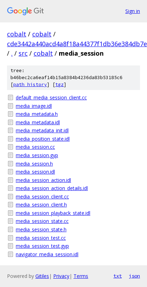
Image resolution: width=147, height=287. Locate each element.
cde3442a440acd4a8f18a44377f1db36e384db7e (77, 44)
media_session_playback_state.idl (53, 213)
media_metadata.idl (38, 122)
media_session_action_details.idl (52, 188)
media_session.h (34, 163)
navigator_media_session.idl (47, 254)
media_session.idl (35, 171)
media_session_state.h (41, 229)
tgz (59, 85)
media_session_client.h (41, 204)
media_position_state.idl (43, 138)
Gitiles (42, 276)
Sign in (132, 11)
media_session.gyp (37, 155)
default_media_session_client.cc (51, 97)
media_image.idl (34, 106)
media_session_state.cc (42, 221)
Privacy (61, 276)
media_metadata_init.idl (42, 130)
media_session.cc (35, 147)
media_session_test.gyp (42, 246)
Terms (81, 276)
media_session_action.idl (43, 180)
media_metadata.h (37, 114)
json (134, 276)
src (23, 53)
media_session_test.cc (41, 237)
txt (117, 276)
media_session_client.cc (42, 196)
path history (30, 85)
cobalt (16, 34)
